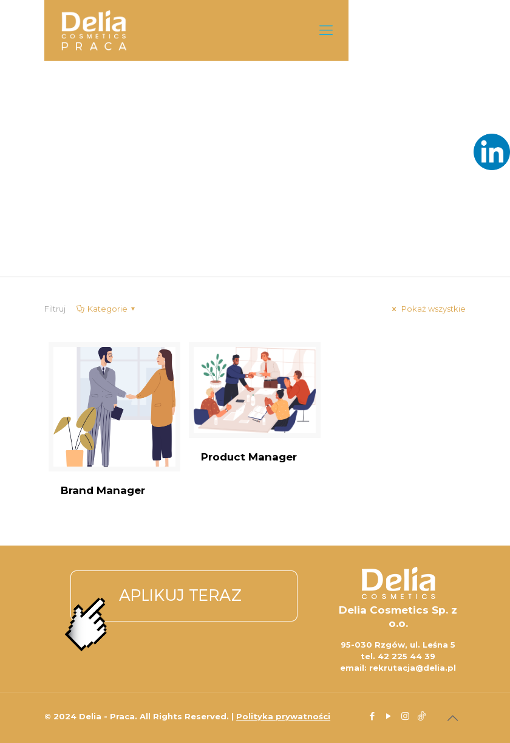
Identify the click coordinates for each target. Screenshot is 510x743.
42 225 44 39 (406, 656)
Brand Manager (103, 490)
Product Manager (249, 457)
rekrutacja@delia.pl (412, 668)
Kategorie (106, 308)
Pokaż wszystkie (427, 308)
